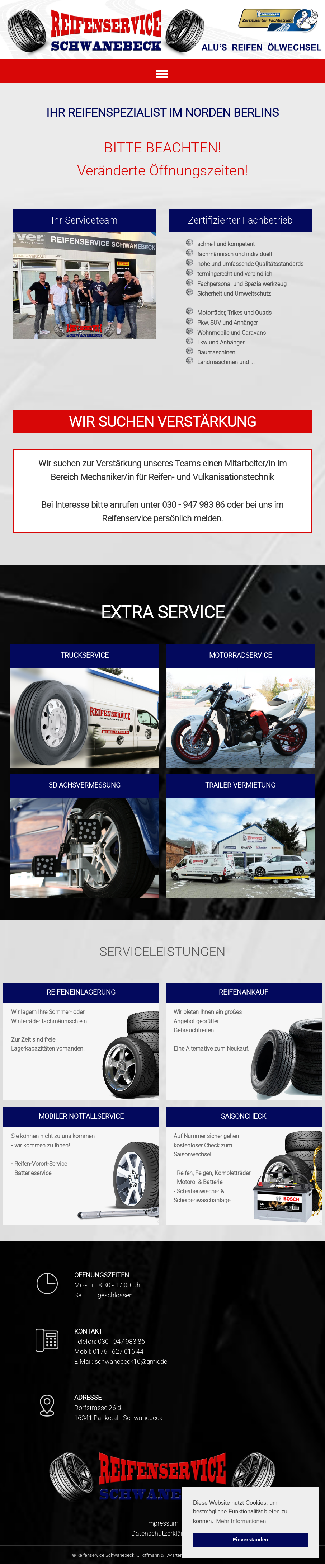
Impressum (162, 1523)
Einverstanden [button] (250, 1539)
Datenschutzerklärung (162, 1533)
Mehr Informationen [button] (241, 1521)
